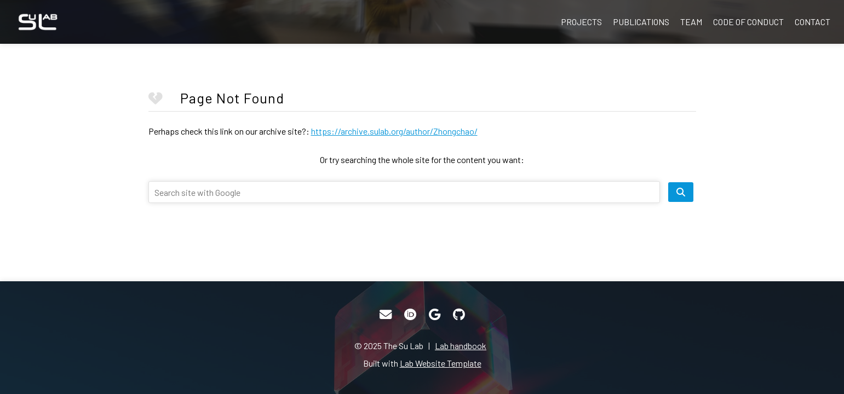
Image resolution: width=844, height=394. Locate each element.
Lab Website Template (440, 363)
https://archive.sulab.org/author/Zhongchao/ (394, 131)
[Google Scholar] (434, 314)
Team (691, 21)
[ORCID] (410, 314)
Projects (581, 21)
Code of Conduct (748, 21)
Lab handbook (460, 345)
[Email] (385, 314)
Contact (812, 21)
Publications (641, 21)
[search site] (680, 192)
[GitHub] (459, 314)
